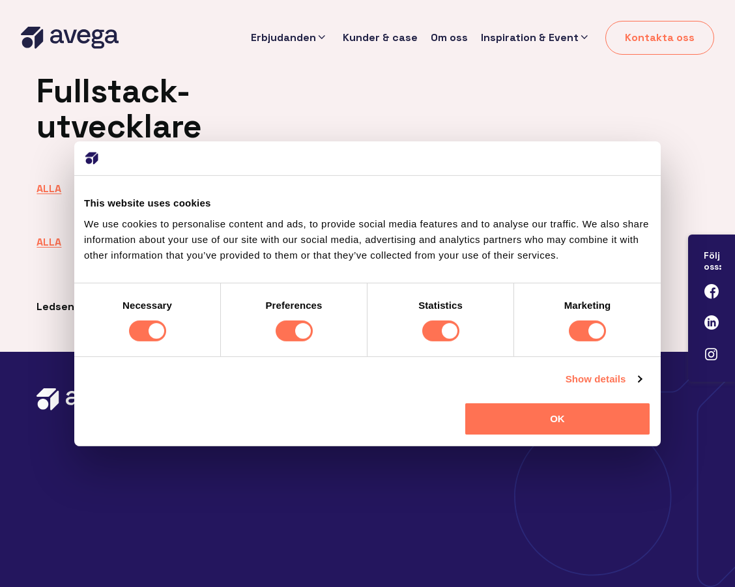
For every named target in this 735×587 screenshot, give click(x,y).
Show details (596, 378)
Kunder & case (380, 37)
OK (557, 418)
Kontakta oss (660, 37)
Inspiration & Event (530, 38)
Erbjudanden (282, 38)
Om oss (449, 37)
